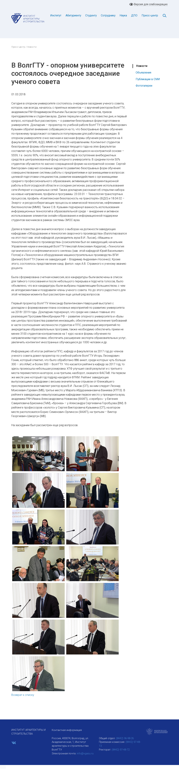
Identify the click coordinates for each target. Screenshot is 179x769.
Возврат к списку (22, 695)
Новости (141, 66)
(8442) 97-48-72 (121, 749)
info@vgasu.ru (85, 753)
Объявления (143, 72)
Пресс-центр (150, 15)
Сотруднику (108, 15)
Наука (123, 15)
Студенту (91, 15)
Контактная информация (67, 730)
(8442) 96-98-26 (125, 738)
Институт (55, 15)
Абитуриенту (73, 15)
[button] (3, 767)
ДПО (134, 15)
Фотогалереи (144, 85)
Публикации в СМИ (148, 79)
